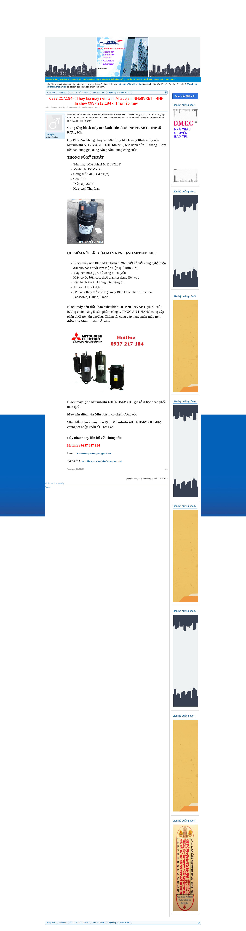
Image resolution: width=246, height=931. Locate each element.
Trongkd (90, 107)
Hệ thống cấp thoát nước (67, 107)
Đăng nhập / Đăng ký (185, 96)
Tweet (48, 487)
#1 (166, 469)
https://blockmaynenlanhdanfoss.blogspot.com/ (101, 461)
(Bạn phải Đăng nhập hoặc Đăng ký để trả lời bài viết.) (147, 478)
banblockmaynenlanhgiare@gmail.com (94, 453)
